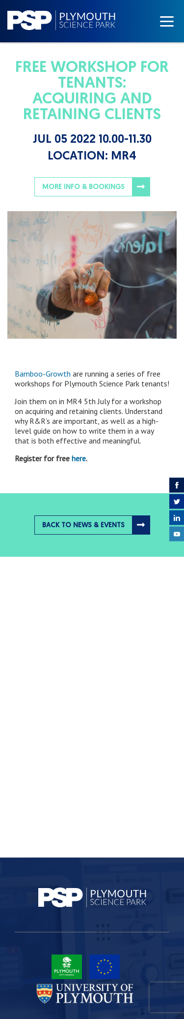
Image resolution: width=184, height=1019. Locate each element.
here (79, 458)
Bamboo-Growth (43, 374)
